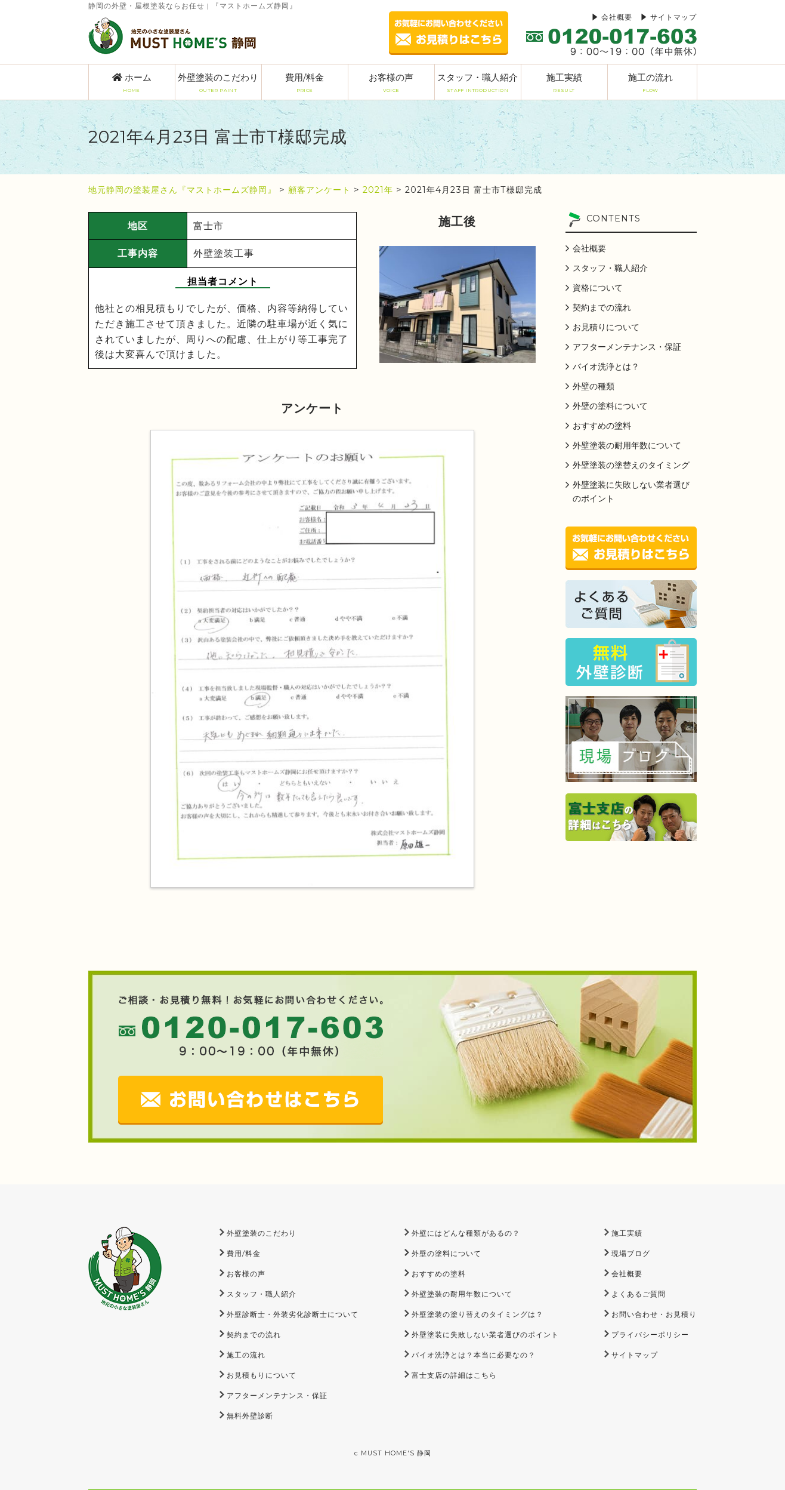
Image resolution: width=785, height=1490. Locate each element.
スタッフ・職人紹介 (478, 83)
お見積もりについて (261, 1375)
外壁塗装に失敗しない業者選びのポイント (631, 492)
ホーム (132, 83)
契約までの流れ (602, 307)
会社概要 (616, 17)
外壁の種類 (593, 386)
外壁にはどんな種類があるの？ (466, 1233)
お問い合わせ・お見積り (654, 1314)
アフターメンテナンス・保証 (627, 347)
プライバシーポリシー (650, 1334)
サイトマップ (673, 17)
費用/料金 (305, 83)
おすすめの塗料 (602, 425)
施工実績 (564, 83)
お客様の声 (391, 83)
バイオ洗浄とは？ (606, 366)
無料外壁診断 (250, 1415)
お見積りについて (606, 327)
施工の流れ (651, 83)
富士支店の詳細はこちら (454, 1375)
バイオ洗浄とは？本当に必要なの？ (474, 1354)
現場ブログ (630, 1253)
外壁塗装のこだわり (218, 83)
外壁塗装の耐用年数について (627, 445)
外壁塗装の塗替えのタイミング (631, 465)
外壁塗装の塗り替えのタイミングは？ (477, 1314)
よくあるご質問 (638, 1293)
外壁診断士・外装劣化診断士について (292, 1314)
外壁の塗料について (610, 406)
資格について (598, 288)
